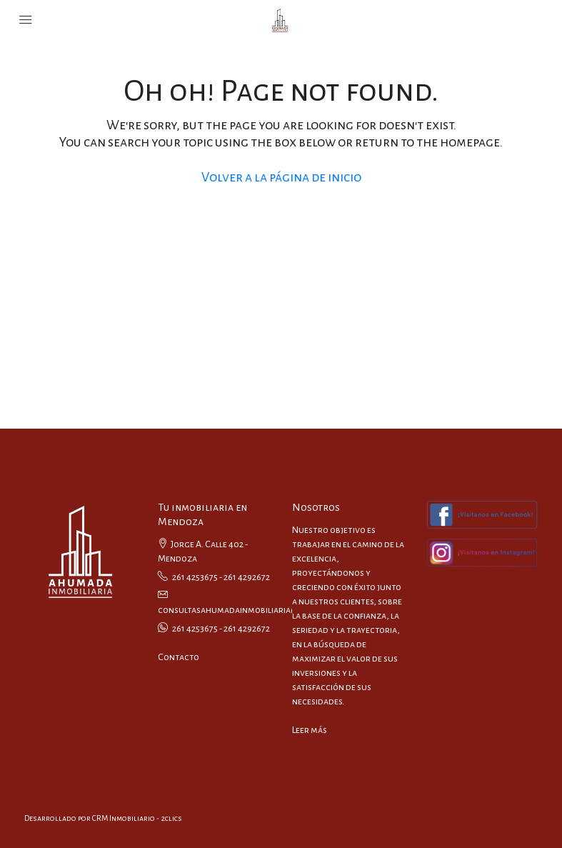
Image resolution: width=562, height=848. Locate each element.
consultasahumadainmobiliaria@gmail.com (250, 610)
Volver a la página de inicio (281, 177)
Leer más (309, 730)
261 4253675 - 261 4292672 (221, 577)
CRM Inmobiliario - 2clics (137, 818)
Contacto (178, 657)
